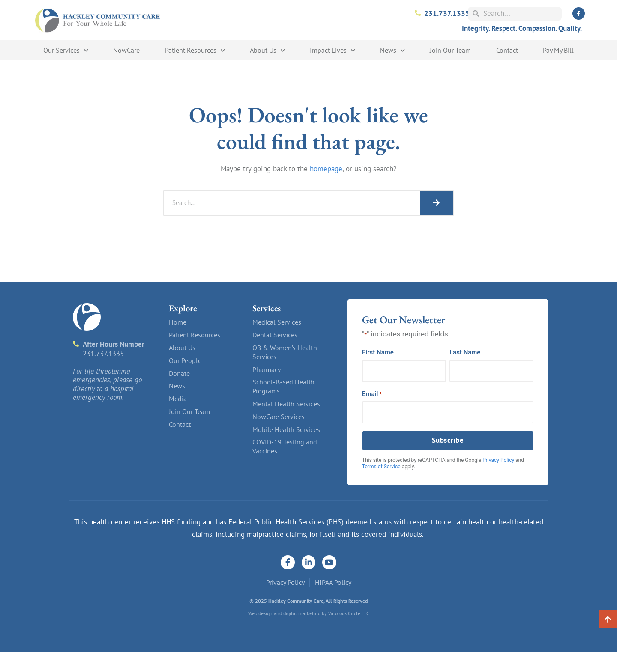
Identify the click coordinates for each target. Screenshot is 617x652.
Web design (260, 613)
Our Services (65, 50)
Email (372, 394)
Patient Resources (195, 50)
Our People (185, 360)
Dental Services (274, 334)
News (392, 50)
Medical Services (276, 322)
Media (178, 398)
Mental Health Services (286, 403)
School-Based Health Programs (283, 386)
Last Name (464, 352)
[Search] (436, 203)
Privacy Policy (498, 460)
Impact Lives (332, 50)
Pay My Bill (558, 50)
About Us (267, 50)
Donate (179, 373)
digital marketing (301, 613)
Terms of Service (381, 467)
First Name (378, 352)
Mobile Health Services (286, 429)
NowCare (126, 50)
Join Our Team (450, 50)
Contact (507, 50)
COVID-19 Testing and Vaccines (284, 446)
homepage (326, 168)
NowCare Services (278, 416)
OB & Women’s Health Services (284, 352)
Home (177, 322)
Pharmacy (266, 369)
